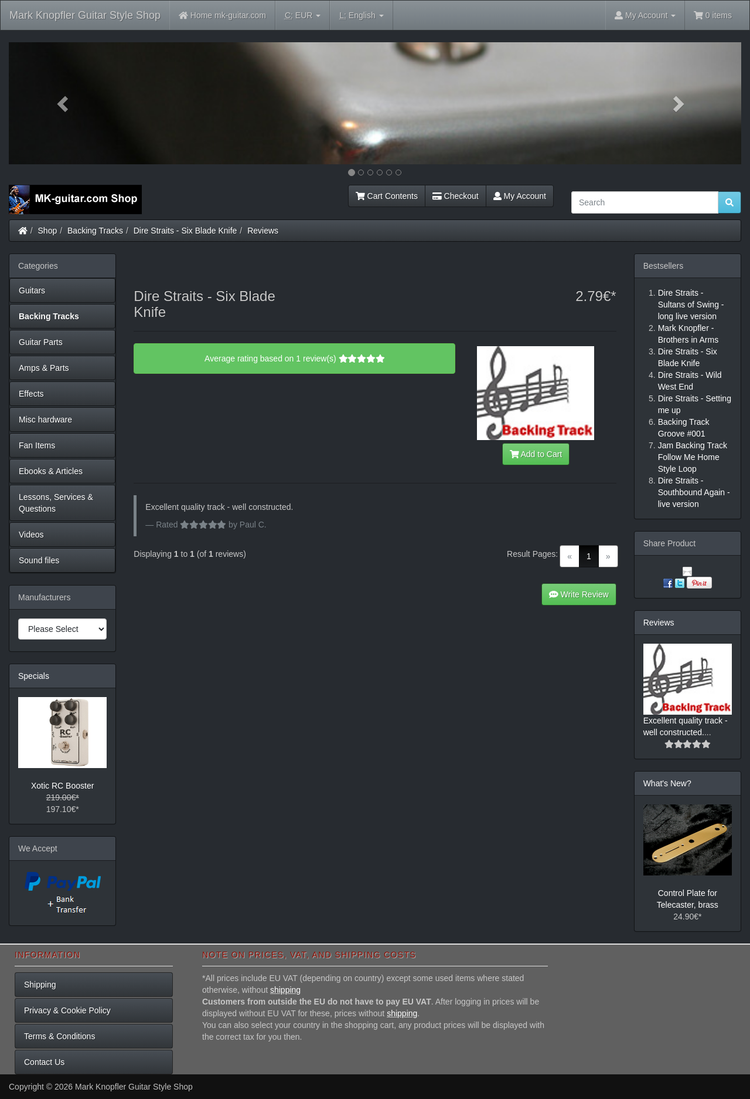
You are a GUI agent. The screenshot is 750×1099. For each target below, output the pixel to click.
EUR (303, 16)
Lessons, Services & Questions (56, 502)
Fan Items (37, 445)
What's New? (667, 783)
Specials (33, 676)
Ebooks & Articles (51, 471)
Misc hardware (45, 419)
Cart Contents (387, 196)
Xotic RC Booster (62, 785)
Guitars (32, 290)
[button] (64, 103)
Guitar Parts (41, 342)
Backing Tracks (95, 230)
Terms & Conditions (59, 1036)
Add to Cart (536, 454)
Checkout (455, 196)
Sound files (39, 560)
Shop (47, 230)
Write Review (579, 594)
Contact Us (44, 1062)
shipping (285, 990)
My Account (519, 196)
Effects (31, 393)
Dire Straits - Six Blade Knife (185, 230)
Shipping (40, 984)
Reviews (262, 230)
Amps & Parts (44, 368)
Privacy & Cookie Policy (67, 1010)
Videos (31, 534)
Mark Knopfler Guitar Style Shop (85, 15)
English (361, 16)
